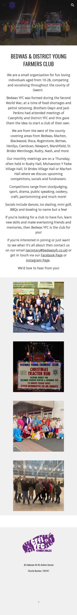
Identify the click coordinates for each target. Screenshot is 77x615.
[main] (38, 60)
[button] (4, 5)
